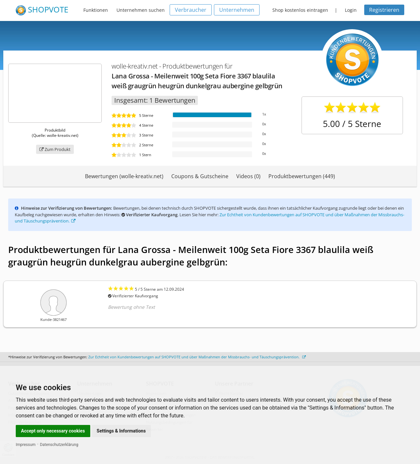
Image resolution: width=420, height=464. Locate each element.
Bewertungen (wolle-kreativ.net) (124, 176)
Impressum (25, 444)
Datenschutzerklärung (59, 444)
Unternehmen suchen (140, 10)
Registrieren (384, 9)
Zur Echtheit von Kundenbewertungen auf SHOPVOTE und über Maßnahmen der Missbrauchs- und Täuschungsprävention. (197, 356)
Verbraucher (190, 9)
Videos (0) (248, 176)
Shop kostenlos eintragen (300, 10)
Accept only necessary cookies (53, 430)
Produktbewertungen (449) (301, 176)
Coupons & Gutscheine (199, 176)
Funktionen (95, 10)
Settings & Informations (121, 430)
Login (351, 10)
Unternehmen (236, 9)
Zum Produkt (55, 149)
